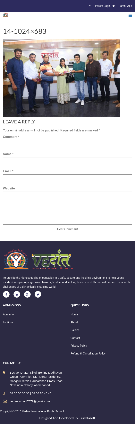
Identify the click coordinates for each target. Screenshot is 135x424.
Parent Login (100, 5)
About (74, 322)
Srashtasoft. (88, 418)
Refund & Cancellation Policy (88, 353)
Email (8, 171)
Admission (9, 314)
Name (8, 154)
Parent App (122, 5)
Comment (11, 136)
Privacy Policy (79, 345)
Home (74, 314)
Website (9, 188)
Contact (75, 337)
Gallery (75, 330)
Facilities (8, 322)
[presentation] (32, 212)
